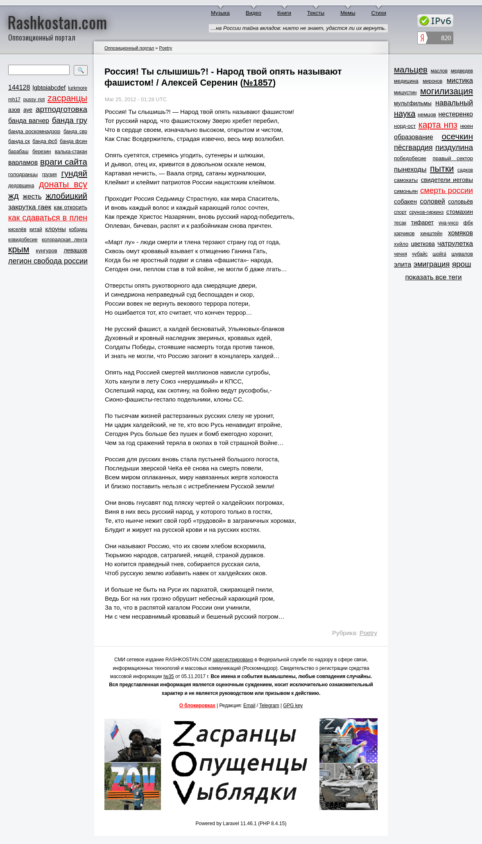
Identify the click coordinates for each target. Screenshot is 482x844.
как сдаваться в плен (47, 217)
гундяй (74, 173)
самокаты (406, 180)
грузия (49, 174)
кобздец (78, 229)
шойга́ (439, 254)
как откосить (70, 207)
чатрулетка (455, 243)
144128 (19, 87)
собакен (405, 201)
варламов (23, 162)
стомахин (459, 211)
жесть (32, 196)
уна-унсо (449, 223)
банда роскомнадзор (34, 131)
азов (14, 110)
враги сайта (63, 161)
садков (465, 170)
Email (249, 705)
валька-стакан (71, 151)
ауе (27, 110)
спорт (400, 212)
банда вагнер (28, 120)
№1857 (258, 82)
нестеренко (456, 114)
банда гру (69, 120)
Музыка (220, 13)
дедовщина (21, 185)
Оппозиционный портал (129, 47)
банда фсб (44, 141)
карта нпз (438, 125)
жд (13, 195)
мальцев (411, 69)
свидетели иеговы (447, 179)
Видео (253, 13)
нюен (466, 126)
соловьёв (460, 201)
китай (35, 229)
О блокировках (197, 705)
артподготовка (61, 109)
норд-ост (405, 126)
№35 (168, 676)
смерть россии (446, 190)
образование (413, 137)
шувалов (462, 254)
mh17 (14, 99)
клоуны (55, 228)
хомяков (460, 232)
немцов (427, 114)
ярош (461, 264)
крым (18, 249)
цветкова (423, 243)
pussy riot (34, 99)
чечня (400, 254)
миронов (432, 81)
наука (404, 113)
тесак (400, 223)
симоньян (406, 191)
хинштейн (431, 233)
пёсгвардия (413, 147)
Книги (284, 13)
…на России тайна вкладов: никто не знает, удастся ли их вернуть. (298, 28)
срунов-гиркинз (426, 212)
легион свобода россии (48, 261)
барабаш (18, 151)
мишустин (405, 92)
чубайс (420, 254)
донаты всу (63, 184)
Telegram (269, 705)
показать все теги (433, 277)
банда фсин (73, 141)
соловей (432, 201)
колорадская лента (64, 240)
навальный (454, 103)
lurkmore (77, 88)
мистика (460, 80)
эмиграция (432, 264)
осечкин (457, 136)
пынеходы (410, 169)
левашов (75, 250)
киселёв (17, 229)
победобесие (410, 158)
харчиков (404, 233)
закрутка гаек (29, 207)
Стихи (378, 13)
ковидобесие (23, 240)
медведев (462, 71)
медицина (406, 81)
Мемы (347, 13)
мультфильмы (413, 103)
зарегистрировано (233, 659)
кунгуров (46, 250)
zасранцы (67, 98)
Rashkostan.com (57, 22)
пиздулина (454, 147)
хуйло (401, 244)
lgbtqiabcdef (49, 87)
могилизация (446, 91)
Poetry (165, 47)
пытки (442, 169)
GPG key (293, 705)
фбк (468, 223)
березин (41, 151)
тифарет (422, 222)
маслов (439, 71)
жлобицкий (66, 195)
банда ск (19, 141)
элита (402, 264)
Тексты (315, 13)
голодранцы (23, 174)
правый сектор (453, 158)
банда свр (75, 131)
